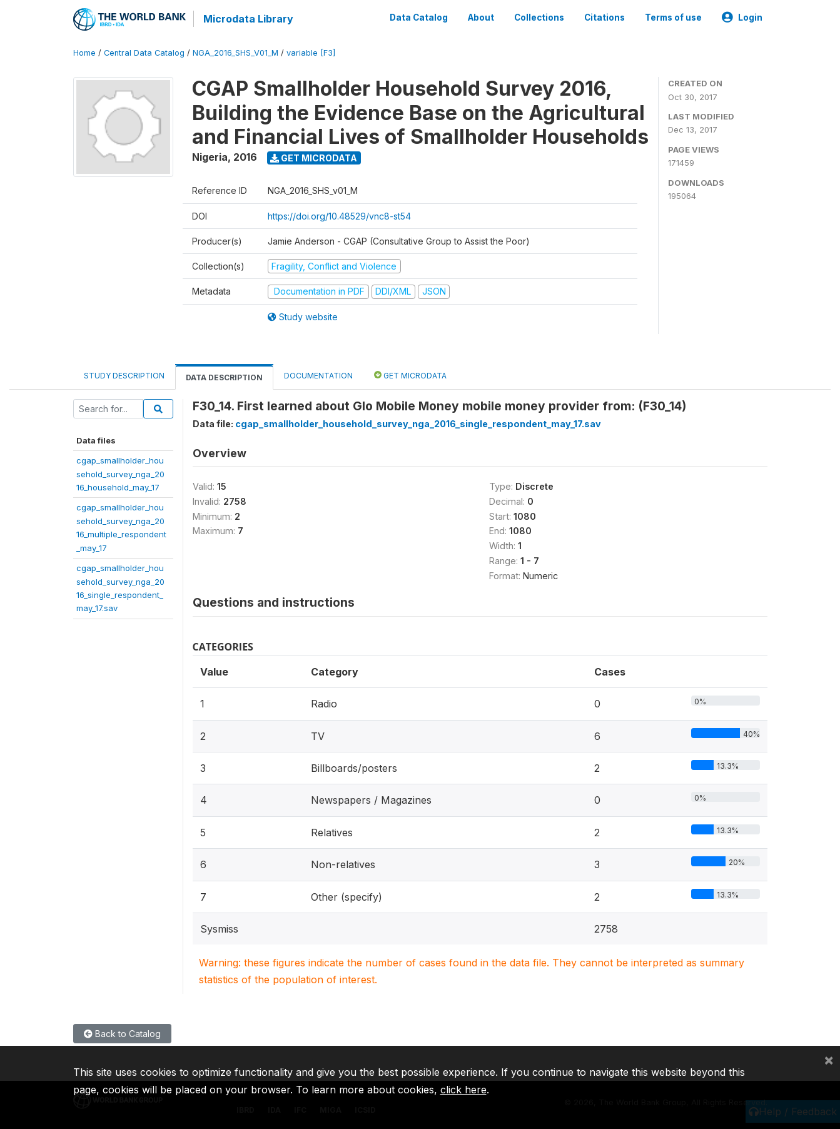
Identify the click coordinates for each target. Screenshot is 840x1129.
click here (463, 1089)
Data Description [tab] (224, 377)
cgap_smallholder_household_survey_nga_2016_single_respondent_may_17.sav (418, 423)
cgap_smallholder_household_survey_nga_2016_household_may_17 (120, 473)
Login (742, 18)
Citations (604, 18)
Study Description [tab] (124, 375)
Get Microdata (313, 158)
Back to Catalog (122, 1033)
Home (84, 53)
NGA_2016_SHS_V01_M (235, 53)
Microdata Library (248, 19)
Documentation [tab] (318, 375)
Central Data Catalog (144, 53)
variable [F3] (310, 53)
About (481, 18)
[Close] (829, 1059)
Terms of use (673, 18)
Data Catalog (419, 18)
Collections (539, 18)
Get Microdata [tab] (410, 375)
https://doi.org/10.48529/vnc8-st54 (339, 216)
